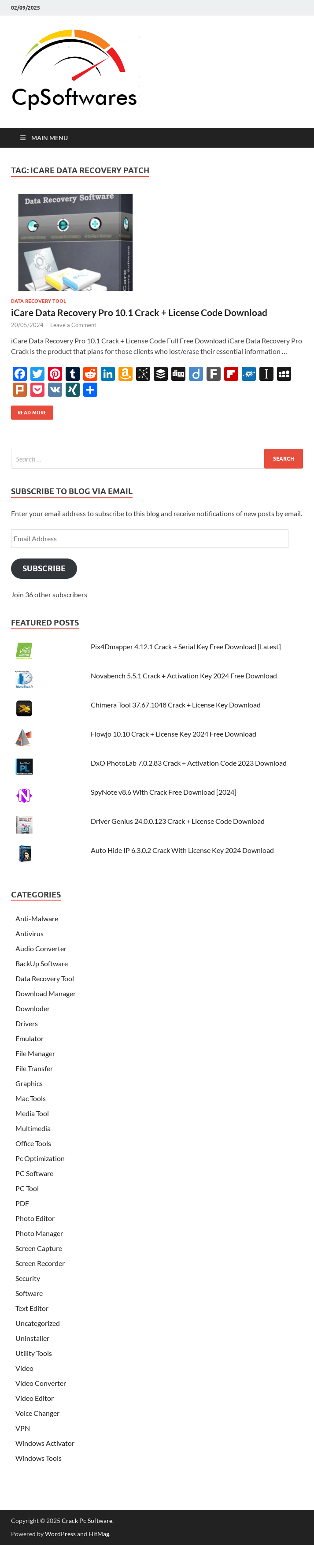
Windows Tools (38, 1458)
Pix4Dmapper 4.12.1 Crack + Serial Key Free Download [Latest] (186, 646)
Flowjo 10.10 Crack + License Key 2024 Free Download (173, 734)
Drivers (26, 1023)
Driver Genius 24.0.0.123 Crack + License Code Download (178, 821)
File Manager (35, 1053)
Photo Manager (39, 1233)
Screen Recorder (40, 1263)
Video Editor (34, 1398)
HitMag (99, 1534)
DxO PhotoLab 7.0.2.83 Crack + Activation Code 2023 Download (189, 763)
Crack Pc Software (87, 1520)
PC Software (34, 1173)
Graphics (29, 1083)
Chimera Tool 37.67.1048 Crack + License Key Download (176, 704)
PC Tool (27, 1188)
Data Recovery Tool (38, 301)
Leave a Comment (73, 324)
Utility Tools (33, 1353)
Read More (29, 411)
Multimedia (33, 1128)
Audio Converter (40, 948)
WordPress (60, 1534)
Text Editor (31, 1308)
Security (27, 1278)
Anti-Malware (36, 918)
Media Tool (32, 1113)
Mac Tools (30, 1098)
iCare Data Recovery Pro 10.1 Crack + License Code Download (139, 312)
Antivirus (29, 933)
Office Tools (33, 1143)
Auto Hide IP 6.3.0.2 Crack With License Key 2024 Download (182, 850)
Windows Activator (44, 1443)
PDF (22, 1203)
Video (24, 1368)
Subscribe (44, 568)
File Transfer (34, 1068)
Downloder (32, 1008)
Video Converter (40, 1383)
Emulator (29, 1038)
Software (29, 1293)
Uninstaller (32, 1338)
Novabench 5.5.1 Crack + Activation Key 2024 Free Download (184, 675)
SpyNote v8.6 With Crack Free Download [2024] (163, 792)
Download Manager (45, 993)
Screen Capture (38, 1248)
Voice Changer (37, 1413)
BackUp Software (41, 963)
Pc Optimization (40, 1158)
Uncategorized (37, 1323)
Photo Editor (35, 1218)
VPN (22, 1428)
